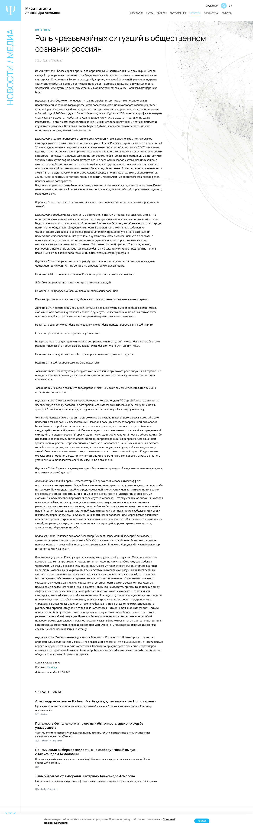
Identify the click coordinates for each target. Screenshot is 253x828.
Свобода (52, 667)
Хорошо (201, 821)
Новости (194, 13)
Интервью (42, 29)
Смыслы (227, 13)
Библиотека (211, 13)
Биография (136, 13)
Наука (149, 13)
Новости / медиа (10, 67)
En (230, 5)
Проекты (162, 13)
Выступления (178, 13)
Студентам (212, 5)
